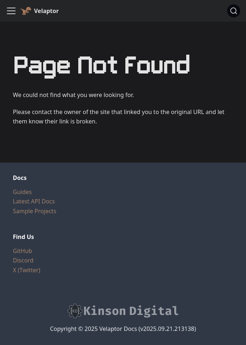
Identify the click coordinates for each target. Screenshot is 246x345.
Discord (23, 260)
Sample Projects (35, 211)
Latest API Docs (34, 201)
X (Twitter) (27, 270)
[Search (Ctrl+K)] (233, 10)
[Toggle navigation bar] (11, 10)
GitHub (22, 251)
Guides (22, 192)
